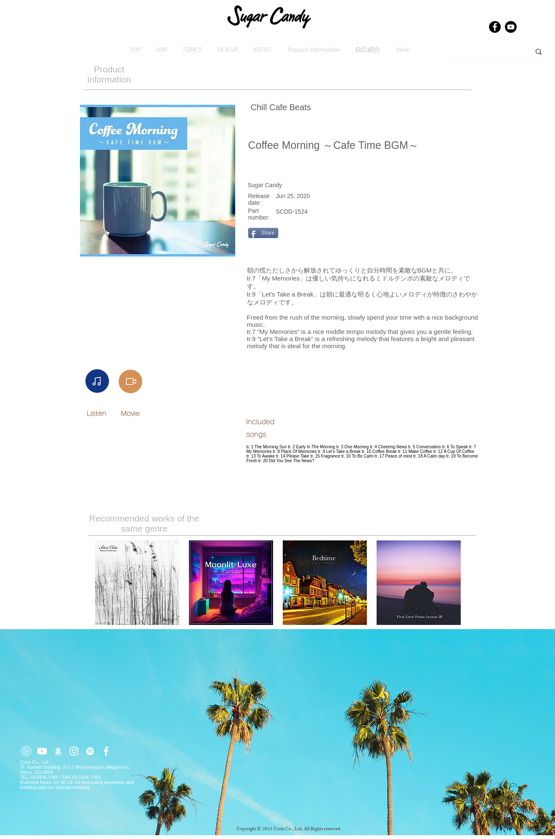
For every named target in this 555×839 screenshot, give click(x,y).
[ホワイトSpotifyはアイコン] (90, 751)
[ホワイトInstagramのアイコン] (74, 751)
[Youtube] (511, 27)
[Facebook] (495, 27)
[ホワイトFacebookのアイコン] (106, 751)
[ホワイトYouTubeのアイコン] (42, 751)
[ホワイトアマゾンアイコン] (58, 751)
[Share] (263, 233)
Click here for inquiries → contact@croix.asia (68, 836)
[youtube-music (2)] (26, 751)
